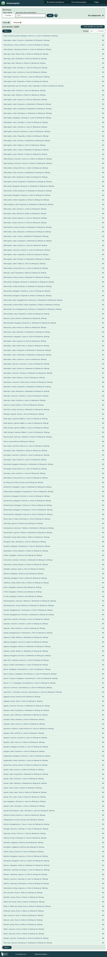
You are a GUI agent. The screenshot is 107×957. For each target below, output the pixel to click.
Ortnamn (6, 22)
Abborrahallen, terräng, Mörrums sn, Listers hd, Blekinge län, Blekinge (25, 168)
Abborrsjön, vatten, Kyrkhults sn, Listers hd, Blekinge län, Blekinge (24, 400)
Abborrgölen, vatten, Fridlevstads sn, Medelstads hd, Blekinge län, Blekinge (27, 355)
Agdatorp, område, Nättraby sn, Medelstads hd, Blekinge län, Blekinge (25, 651)
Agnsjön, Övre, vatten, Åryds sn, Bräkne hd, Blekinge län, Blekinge (24, 797)
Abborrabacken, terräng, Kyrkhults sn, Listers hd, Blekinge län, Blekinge (26, 45)
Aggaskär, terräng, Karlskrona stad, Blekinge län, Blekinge (21, 696)
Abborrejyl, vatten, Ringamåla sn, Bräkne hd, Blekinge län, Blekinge (24, 273)
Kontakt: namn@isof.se (56, 2)
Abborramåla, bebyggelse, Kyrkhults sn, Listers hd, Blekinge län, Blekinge (26, 195)
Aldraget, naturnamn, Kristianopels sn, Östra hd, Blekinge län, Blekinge (25, 938)
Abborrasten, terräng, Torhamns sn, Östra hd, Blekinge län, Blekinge (25, 222)
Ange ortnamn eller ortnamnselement (26, 12)
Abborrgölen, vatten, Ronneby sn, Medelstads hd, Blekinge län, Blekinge (26, 368)
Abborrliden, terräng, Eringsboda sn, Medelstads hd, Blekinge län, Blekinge (27, 386)
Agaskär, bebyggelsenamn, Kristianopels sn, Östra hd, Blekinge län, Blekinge (27, 633)
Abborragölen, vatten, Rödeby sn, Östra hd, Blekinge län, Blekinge (24, 145)
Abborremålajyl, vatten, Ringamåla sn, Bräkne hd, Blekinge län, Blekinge (26, 314)
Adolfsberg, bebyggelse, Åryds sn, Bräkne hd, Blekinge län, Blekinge (25, 578)
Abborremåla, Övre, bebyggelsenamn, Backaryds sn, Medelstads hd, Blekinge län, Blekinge (32, 309)
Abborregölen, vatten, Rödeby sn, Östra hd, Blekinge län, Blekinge (24, 263)
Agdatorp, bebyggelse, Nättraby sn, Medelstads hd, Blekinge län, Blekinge (27, 646)
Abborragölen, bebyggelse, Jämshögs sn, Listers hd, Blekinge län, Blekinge (27, 118)
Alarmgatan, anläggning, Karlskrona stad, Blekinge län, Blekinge (23, 847)
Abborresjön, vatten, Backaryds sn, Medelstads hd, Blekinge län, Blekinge (26, 332)
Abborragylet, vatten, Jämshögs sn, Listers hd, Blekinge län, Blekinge (25, 67)
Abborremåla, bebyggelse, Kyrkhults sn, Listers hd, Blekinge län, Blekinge (26, 291)
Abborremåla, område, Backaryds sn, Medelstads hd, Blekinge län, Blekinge (27, 286)
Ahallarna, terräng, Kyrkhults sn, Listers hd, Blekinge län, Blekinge (24, 815)
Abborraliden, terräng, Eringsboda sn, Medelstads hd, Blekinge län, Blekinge (27, 181)
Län (91, 31)
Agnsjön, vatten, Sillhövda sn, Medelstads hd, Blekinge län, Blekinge (25, 783)
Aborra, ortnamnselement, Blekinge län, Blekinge (19, 441)
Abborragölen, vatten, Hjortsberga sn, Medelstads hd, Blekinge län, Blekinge (27, 113)
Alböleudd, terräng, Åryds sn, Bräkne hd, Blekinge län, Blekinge (23, 911)
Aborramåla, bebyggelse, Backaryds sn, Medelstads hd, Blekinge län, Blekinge (28, 464)
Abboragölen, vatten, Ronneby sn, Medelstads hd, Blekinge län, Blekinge (26, 40)
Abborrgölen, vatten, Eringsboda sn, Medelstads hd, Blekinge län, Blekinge (27, 350)
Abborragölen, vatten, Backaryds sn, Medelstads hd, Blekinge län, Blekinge (27, 104)
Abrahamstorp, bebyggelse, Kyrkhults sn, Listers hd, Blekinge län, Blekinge (27, 500)
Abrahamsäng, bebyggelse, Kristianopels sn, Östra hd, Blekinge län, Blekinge (28, 510)
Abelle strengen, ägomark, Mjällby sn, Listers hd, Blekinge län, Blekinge (26, 428)
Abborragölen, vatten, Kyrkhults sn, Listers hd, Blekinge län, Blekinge (25, 127)
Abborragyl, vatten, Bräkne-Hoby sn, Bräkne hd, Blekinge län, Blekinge (25, 54)
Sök (50, 15)
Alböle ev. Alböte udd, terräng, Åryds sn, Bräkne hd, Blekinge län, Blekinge (27, 906)
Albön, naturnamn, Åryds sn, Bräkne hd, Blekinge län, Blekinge (23, 915)
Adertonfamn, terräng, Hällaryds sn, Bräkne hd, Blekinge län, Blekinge (25, 564)
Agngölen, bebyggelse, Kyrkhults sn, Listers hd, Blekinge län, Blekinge (25, 747)
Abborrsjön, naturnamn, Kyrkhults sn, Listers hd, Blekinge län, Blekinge (25, 396)
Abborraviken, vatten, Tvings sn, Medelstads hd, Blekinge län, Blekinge (25, 236)
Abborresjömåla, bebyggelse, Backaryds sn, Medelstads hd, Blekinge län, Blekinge (29, 323)
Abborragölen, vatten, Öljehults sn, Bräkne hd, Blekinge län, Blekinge (25, 154)
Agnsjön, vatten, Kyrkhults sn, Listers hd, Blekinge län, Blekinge (23, 778)
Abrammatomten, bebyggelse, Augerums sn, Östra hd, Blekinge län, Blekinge (28, 514)
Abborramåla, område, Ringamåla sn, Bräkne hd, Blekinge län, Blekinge (26, 200)
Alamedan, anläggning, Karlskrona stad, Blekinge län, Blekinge (23, 842)
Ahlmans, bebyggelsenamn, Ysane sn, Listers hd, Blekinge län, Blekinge (26, 824)
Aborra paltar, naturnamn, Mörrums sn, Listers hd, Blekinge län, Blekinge (26, 446)
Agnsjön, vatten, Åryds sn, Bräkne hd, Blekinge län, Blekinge (22, 788)
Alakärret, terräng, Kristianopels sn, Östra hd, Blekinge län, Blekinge (25, 838)
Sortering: (85, 31)
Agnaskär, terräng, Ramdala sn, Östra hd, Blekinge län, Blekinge (23, 719)
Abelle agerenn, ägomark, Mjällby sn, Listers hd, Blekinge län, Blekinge (25, 423)
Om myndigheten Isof (21, 954)
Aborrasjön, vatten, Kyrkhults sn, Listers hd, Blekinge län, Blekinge (24, 473)
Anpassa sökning (7, 12)
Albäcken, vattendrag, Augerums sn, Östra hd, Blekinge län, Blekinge (25, 874)
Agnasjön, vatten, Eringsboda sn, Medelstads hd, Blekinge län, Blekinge (26, 710)
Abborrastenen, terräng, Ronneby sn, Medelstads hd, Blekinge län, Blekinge (27, 227)
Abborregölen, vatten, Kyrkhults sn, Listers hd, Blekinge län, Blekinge (25, 245)
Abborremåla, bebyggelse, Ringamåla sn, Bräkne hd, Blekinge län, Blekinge (27, 295)
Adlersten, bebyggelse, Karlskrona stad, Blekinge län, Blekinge (23, 573)
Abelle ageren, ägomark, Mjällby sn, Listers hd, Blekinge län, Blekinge (25, 418)
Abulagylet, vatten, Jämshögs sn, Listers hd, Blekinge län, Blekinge (24, 542)
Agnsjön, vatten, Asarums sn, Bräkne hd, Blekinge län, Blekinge (23, 769)
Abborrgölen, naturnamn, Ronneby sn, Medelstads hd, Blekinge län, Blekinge (27, 373)
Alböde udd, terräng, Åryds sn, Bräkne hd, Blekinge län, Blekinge (24, 902)
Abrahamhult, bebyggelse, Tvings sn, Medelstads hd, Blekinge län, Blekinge (27, 487)
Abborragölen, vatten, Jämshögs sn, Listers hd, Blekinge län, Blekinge (25, 122)
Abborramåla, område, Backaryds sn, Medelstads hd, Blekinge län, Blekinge (27, 191)
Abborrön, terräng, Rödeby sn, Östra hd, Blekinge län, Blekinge (23, 405)
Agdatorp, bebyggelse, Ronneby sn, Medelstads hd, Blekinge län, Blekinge (27, 655)
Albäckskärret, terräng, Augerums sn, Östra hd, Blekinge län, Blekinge (25, 888)
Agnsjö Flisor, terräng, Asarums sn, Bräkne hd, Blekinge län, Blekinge (25, 765)
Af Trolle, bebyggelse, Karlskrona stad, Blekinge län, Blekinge (22, 596)
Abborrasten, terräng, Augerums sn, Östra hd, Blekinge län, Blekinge (25, 218)
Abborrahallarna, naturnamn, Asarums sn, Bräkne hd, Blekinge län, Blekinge (27, 159)
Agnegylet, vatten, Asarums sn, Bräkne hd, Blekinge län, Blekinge (24, 724)
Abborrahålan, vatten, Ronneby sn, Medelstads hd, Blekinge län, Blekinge (26, 172)
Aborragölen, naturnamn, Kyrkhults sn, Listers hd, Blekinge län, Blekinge (26, 455)
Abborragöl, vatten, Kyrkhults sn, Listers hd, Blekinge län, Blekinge (24, 90)
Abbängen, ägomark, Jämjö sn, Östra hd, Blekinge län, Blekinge (23, 414)
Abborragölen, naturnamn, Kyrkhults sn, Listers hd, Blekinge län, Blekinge (26, 131)
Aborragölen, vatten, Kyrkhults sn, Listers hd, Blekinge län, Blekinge (24, 459)
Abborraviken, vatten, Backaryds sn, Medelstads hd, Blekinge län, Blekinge (27, 232)
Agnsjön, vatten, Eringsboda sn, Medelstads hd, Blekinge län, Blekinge (25, 774)
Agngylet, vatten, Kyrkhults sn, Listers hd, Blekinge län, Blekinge (23, 733)
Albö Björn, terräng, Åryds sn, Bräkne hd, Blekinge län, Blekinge (23, 897)
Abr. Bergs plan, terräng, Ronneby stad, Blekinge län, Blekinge (23, 482)
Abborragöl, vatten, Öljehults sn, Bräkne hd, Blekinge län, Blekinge (24, 95)
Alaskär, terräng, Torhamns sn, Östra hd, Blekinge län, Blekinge (23, 851)
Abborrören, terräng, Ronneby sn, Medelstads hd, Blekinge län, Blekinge (26, 409)
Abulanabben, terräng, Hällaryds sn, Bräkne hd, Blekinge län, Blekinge (25, 551)
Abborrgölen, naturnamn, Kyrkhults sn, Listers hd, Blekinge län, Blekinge (26, 364)
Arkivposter (17, 22)
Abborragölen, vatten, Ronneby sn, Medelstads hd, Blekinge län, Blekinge (26, 140)
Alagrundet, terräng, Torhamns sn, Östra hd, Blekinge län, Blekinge (24, 833)
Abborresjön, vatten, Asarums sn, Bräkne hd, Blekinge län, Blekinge (24, 327)
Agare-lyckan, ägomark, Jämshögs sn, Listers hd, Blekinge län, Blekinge (26, 619)
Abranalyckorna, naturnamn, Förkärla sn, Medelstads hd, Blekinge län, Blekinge (28, 528)
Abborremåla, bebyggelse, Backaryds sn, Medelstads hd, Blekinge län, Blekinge (28, 282)
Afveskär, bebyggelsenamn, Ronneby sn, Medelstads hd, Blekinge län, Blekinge (28, 614)
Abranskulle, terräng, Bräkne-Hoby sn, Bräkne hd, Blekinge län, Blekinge (26, 537)
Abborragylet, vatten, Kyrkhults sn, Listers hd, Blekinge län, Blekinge (25, 72)
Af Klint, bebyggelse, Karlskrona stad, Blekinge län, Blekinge (22, 592)
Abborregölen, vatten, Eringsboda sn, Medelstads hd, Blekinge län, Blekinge (27, 241)
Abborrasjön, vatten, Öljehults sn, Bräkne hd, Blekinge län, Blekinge (24, 213)
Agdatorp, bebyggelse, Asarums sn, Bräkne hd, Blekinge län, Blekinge (25, 642)
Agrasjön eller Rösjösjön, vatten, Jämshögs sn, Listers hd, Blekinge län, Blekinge (29, 810)
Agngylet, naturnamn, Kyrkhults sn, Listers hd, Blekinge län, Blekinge (25, 737)
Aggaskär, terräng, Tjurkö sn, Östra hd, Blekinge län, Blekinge (23, 701)
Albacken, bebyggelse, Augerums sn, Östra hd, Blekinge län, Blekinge (25, 856)
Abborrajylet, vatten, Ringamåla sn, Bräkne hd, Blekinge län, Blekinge (25, 177)
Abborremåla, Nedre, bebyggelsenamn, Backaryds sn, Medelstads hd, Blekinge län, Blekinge (32, 300)
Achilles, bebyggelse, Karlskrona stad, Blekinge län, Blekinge (22, 555)
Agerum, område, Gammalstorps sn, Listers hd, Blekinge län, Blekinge (25, 665)
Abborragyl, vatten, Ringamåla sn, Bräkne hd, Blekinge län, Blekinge (25, 58)
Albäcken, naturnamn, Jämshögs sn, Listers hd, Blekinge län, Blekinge (25, 879)
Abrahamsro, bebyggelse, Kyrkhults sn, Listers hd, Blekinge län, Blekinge (26, 496)
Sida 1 (6, 31)
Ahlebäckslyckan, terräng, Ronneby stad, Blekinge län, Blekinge (23, 820)
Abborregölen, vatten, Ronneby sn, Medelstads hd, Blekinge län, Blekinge (26, 259)
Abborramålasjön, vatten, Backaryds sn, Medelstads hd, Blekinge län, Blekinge (28, 204)
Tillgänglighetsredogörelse (41, 954)
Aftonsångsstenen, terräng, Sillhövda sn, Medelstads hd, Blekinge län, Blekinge (28, 605)
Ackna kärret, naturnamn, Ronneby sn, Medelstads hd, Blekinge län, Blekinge (28, 560)
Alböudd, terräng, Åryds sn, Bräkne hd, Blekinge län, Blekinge (23, 924)
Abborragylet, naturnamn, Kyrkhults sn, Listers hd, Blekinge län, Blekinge (26, 77)
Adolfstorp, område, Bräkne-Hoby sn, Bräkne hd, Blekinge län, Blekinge (26, 582)
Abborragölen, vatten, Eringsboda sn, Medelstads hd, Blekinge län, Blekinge (27, 108)
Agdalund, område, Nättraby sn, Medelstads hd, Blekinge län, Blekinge (25, 637)
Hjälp (96, 2)
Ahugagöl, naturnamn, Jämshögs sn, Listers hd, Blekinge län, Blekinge (25, 829)
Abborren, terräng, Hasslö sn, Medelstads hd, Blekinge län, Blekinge (25, 318)
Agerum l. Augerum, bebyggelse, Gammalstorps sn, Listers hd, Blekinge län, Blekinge (30, 678)
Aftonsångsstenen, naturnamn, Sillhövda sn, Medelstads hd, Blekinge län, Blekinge (29, 601)
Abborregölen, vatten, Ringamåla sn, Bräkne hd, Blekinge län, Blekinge (25, 254)
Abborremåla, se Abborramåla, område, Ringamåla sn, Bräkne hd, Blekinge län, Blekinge (31, 304)
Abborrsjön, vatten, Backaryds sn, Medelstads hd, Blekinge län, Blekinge (26, 391)
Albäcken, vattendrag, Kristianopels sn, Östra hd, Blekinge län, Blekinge (26, 883)
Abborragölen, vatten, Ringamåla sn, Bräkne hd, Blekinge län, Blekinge (25, 136)
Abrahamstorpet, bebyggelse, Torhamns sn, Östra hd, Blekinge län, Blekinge (27, 505)
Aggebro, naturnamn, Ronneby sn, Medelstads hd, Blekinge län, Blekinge (26, 706)
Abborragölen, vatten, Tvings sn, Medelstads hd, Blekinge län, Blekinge (26, 150)
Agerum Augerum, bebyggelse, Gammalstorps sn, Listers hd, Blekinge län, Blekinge (30, 674)
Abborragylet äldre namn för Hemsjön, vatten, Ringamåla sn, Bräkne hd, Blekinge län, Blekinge (33, 86)
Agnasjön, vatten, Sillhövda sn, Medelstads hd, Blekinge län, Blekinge (25, 715)
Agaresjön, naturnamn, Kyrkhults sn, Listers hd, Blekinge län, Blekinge (25, 623)
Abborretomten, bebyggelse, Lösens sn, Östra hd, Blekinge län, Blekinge (26, 336)
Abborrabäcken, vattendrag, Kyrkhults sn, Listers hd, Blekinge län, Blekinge (27, 49)
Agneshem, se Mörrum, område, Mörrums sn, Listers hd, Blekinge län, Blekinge (28, 728)
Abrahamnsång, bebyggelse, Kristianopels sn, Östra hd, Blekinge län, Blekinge (28, 491)
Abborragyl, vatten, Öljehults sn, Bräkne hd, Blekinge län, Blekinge (24, 63)
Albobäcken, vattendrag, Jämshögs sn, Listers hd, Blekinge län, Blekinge (26, 870)
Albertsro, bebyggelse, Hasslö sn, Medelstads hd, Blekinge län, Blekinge (26, 865)
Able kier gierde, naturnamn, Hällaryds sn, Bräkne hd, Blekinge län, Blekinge (27, 437)
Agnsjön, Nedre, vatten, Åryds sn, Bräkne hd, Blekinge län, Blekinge (25, 792)
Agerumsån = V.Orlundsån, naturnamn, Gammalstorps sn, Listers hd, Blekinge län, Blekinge (32, 692)
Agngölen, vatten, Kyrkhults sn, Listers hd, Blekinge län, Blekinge (24, 751)
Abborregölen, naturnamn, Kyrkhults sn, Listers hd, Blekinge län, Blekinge (26, 250)
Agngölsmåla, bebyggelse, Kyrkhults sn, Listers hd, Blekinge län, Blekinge (26, 756)
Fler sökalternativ (94, 15)
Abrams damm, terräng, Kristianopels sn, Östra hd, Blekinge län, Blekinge (26, 519)
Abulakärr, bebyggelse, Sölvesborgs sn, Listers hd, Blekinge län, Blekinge (26, 546)
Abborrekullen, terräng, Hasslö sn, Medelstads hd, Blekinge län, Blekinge (26, 277)
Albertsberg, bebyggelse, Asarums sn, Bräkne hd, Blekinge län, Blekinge (26, 861)
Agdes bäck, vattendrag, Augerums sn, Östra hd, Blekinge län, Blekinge (26, 660)
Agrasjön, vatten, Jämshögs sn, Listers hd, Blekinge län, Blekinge (24, 806)
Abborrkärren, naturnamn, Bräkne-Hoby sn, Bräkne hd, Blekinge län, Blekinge (28, 382)
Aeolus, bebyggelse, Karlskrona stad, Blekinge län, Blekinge (22, 587)
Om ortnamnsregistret (79, 2)
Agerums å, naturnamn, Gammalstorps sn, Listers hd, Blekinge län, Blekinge (27, 687)
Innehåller (8, 15)
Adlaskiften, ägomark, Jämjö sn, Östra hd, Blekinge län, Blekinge (24, 569)
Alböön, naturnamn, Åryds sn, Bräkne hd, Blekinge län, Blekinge (23, 929)
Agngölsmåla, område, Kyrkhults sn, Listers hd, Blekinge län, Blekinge (25, 760)
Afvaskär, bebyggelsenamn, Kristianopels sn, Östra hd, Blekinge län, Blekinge (28, 610)
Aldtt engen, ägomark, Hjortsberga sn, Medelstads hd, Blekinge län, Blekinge (27, 943)
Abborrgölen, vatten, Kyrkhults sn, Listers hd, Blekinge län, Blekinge (24, 359)
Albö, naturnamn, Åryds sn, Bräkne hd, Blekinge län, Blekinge (23, 892)
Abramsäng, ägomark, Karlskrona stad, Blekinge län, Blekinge (23, 523)
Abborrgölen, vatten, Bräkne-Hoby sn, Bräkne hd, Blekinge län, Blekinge (26, 345)
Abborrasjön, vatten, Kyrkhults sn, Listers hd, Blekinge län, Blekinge (24, 209)
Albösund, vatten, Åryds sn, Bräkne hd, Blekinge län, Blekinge (23, 920)
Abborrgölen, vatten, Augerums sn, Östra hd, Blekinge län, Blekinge (24, 341)
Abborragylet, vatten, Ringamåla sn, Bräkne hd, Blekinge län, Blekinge (25, 81)
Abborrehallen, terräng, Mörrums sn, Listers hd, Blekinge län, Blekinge (25, 268)
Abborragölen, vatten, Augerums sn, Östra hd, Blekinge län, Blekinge (25, 99)
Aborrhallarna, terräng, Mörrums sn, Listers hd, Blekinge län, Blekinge (25, 478)
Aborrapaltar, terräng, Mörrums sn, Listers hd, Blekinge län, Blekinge (25, 469)
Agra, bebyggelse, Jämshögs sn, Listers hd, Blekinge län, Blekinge (24, 801)
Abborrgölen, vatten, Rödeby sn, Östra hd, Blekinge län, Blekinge (24, 377)
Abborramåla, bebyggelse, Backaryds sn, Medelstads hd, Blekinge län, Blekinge (28, 186)
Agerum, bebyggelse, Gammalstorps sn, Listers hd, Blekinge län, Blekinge (27, 669)
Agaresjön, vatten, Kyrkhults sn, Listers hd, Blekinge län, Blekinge (24, 628)
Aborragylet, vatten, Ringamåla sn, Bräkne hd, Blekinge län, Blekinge (25, 450)
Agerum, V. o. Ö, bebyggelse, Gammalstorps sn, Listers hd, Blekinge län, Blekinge (29, 683)
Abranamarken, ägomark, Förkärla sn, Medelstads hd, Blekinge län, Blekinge (27, 532)
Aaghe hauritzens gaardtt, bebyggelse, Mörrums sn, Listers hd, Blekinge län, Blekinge (30, 36)
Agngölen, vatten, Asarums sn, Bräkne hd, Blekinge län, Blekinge (24, 742)
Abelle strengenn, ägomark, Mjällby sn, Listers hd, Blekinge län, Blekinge (26, 432)
